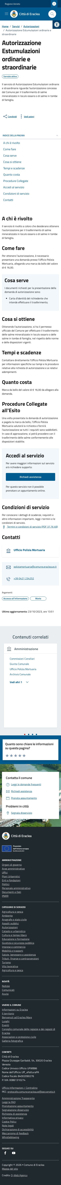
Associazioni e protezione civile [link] (19, 1037)
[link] (57, 24)
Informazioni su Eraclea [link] (15, 1010)
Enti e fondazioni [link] (11, 880)
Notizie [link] (6, 986)
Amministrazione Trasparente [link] (18, 1098)
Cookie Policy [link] (9, 1122)
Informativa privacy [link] (12, 1118)
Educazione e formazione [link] (15, 939)
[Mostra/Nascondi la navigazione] (6, 14)
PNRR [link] (5, 896)
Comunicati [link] (8, 990)
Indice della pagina (30, 135)
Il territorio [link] (8, 1013)
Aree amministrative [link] (13, 869)
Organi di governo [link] (12, 865)
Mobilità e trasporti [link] (12, 951)
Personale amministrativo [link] (16, 888)
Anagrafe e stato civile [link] (14, 919)
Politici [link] (5, 884)
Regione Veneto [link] (12, 4)
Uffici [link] (5, 872)
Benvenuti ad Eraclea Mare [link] (17, 1017)
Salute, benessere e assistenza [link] (19, 955)
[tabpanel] (30, 688)
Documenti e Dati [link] (11, 892)
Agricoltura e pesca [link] (12, 912)
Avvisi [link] (5, 994)
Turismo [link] (6, 962)
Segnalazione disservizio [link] (15, 1110)
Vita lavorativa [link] (10, 966)
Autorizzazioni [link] (10, 927)
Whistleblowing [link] (10, 1137)
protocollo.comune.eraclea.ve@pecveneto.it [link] (31, 1092)
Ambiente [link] (7, 916)
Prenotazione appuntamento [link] (18, 1106)
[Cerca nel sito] (52, 14)
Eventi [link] (5, 1025)
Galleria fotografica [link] (12, 1041)
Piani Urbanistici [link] (11, 876)
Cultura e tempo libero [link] (14, 935)
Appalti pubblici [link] (10, 923)
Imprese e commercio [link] (13, 947)
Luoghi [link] (5, 1021)
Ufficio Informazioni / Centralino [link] (19, 1088)
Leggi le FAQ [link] (9, 1102)
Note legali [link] (8, 1125)
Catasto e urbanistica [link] (13, 931)
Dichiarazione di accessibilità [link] (18, 1129)
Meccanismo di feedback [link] (15, 1133)
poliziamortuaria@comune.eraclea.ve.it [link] (35, 567)
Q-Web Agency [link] (19, 1175)
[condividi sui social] (9, 116)
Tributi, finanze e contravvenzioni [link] (20, 958)
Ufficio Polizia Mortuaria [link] (29, 550)
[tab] (24, 734)
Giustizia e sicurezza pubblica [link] (18, 943)
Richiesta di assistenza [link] (14, 1114)
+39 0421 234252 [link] (24, 578)
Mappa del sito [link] (10, 1169)
